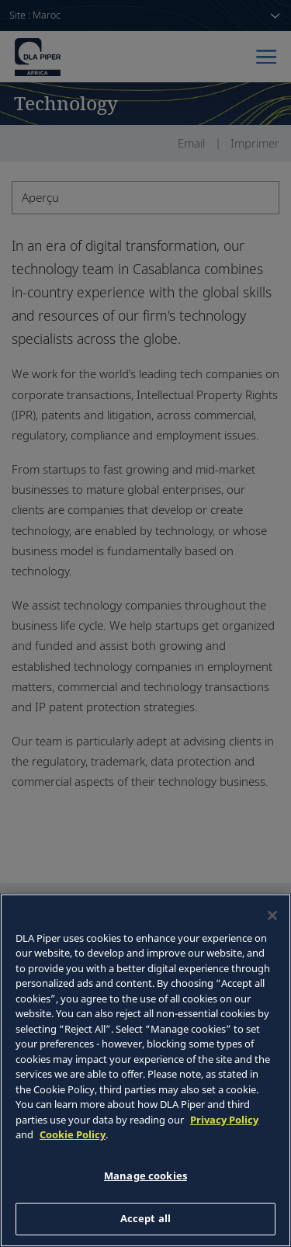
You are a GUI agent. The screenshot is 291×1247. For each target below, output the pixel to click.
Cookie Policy (73, 1134)
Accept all (145, 1218)
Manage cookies (145, 1176)
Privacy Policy (224, 1120)
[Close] (272, 915)
